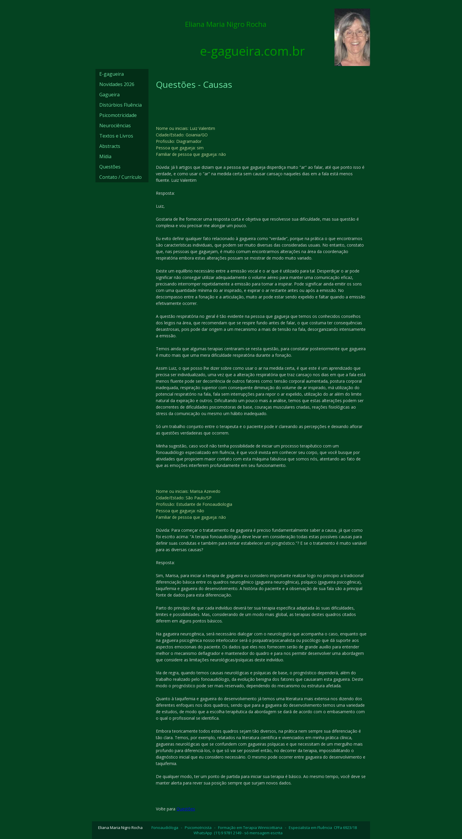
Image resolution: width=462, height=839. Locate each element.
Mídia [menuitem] (105, 156)
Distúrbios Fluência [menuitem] (120, 105)
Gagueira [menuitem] (109, 94)
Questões (185, 809)
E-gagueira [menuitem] (111, 74)
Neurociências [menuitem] (115, 125)
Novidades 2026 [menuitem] (116, 84)
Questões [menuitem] (110, 166)
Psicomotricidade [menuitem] (118, 115)
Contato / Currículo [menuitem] (120, 177)
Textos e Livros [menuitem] (116, 136)
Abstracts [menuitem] (109, 146)
